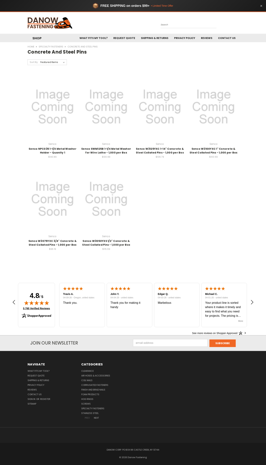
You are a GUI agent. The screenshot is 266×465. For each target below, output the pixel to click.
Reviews (206, 38)
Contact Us (227, 38)
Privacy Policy (184, 38)
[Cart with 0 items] (236, 24)
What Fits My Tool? (93, 38)
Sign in (32, 398)
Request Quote (124, 38)
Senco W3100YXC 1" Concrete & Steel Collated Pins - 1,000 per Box (214, 150)
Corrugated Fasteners (94, 384)
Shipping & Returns (154, 38)
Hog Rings (87, 398)
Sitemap (32, 403)
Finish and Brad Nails (93, 389)
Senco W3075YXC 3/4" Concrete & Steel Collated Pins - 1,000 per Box (52, 243)
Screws (86, 403)
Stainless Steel (90, 412)
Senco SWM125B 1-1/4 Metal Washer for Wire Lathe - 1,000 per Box (106, 150)
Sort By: (34, 62)
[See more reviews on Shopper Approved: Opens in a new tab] (214, 333)
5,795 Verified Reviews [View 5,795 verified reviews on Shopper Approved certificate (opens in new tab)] (36, 308)
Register (45, 398)
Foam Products (90, 394)
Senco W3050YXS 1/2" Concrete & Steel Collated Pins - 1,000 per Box (106, 243)
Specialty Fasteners (92, 408)
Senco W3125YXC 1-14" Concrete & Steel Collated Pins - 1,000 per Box (160, 150)
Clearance (87, 370)
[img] (36, 303)
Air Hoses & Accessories (95, 375)
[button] (14, 302)
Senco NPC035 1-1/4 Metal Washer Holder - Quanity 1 (52, 150)
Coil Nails (86, 379)
